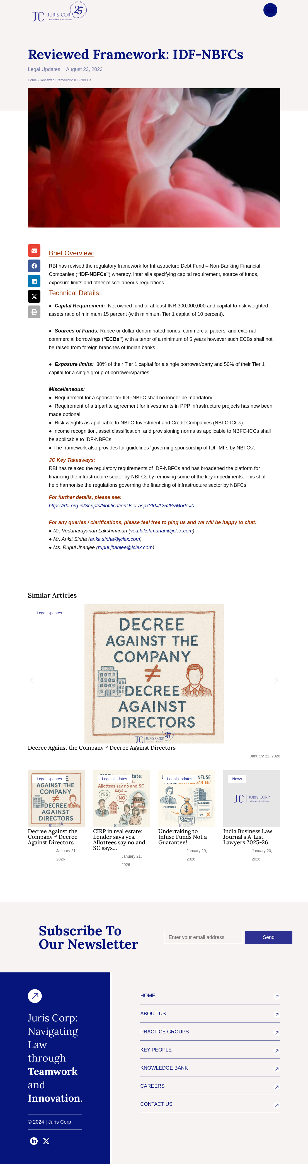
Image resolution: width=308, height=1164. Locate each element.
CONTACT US (156, 1104)
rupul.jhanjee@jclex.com (125, 547)
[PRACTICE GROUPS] (276, 1032)
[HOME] (276, 996)
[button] (34, 250)
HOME (147, 995)
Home (32, 80)
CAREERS (152, 1086)
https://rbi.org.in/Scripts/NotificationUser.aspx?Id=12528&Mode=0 (121, 505)
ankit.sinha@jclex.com (115, 539)
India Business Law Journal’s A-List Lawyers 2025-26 (247, 837)
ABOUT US (153, 1013)
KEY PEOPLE (156, 1050)
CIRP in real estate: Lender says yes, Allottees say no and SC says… (119, 839)
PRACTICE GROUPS (164, 1032)
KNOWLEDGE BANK (164, 1068)
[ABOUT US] (276, 1014)
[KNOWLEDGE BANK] (276, 1069)
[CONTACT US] (276, 1105)
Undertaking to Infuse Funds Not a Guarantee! (182, 837)
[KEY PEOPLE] (276, 1051)
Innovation (54, 1098)
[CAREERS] (276, 1087)
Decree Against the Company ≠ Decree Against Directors (102, 747)
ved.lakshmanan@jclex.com (161, 531)
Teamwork (52, 1071)
